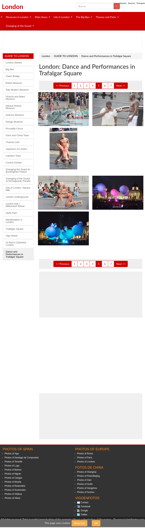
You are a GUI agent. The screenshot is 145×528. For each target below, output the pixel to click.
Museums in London (17, 17)
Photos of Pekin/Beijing (88, 476)
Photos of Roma (85, 453)
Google (84, 510)
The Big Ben (83, 17)
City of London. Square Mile (18, 188)
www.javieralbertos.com (130, 519)
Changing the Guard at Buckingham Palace (18, 170)
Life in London (62, 17)
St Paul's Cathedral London (16, 243)
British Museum (14, 83)
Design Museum (14, 121)
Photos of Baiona (13, 469)
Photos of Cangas (13, 478)
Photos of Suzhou (86, 492)
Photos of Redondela (15, 486)
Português (141, 3)
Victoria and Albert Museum (15, 97)
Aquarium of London (16, 149)
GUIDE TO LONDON (17, 56)
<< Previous (62, 85)
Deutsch (131, 3)
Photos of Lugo (12, 465)
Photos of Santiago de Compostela (22, 457)
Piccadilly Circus (14, 128)
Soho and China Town (17, 135)
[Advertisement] (70, 41)
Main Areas (41, 17)
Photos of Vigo (12, 453)
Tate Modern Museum (17, 89)
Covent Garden (14, 162)
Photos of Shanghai (86, 472)
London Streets (14, 62)
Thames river (13, 142)
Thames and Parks (106, 17)
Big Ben (10, 69)
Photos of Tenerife (13, 461)
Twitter (84, 514)
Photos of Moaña (13, 482)
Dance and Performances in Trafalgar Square (14, 254)
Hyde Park (11, 213)
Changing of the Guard (18, 25)
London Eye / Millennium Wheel (15, 204)
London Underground (17, 197)
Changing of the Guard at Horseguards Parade (18, 179)
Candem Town (13, 155)
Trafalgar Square (14, 229)
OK (96, 523)
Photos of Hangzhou (87, 488)
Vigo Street (11, 235)
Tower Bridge (13, 76)
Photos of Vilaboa (13, 494)
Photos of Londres (86, 461)
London (12, 6)
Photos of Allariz (12, 498)
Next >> (121, 85)
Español (123, 3)
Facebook (85, 506)
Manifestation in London (14, 220)
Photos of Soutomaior (15, 490)
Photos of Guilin (85, 484)
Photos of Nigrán (13, 473)
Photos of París (84, 457)
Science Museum (15, 115)
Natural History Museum (13, 107)
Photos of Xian (84, 480)
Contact (84, 502)
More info (79, 523)
